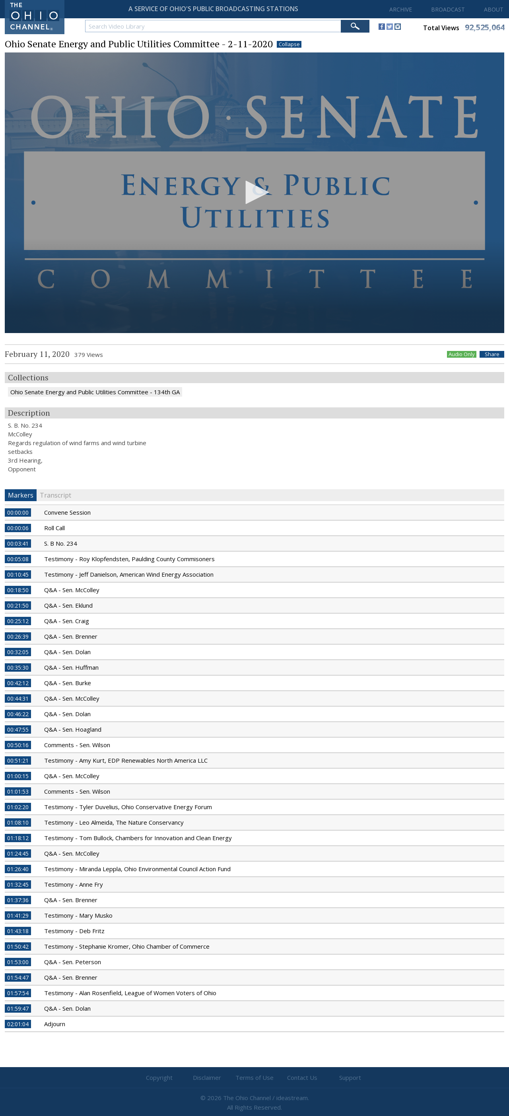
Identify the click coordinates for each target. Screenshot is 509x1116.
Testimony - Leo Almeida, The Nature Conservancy (114, 822)
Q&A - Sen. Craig (66, 621)
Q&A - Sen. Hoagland (72, 729)
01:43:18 (18, 931)
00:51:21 (18, 760)
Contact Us (302, 1077)
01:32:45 (18, 884)
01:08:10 (18, 822)
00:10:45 (18, 574)
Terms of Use (254, 1077)
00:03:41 (18, 543)
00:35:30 (18, 667)
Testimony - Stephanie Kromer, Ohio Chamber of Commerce (127, 946)
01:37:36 (18, 900)
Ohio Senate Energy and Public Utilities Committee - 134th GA (95, 392)
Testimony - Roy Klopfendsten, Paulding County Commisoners (129, 559)
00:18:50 (18, 590)
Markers (20, 495)
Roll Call (54, 528)
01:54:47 (18, 977)
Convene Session (67, 512)
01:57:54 (18, 993)
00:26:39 (18, 636)
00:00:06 (18, 528)
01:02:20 (18, 807)
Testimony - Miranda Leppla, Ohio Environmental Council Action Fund (137, 869)
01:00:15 (18, 776)
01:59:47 (18, 1008)
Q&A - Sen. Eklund (68, 605)
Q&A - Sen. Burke (67, 683)
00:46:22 (18, 714)
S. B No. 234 (60, 543)
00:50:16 (18, 745)
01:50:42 (18, 946)
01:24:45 (18, 853)
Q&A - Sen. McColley (71, 590)
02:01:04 (18, 1024)
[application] (254, 192)
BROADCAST (448, 9)
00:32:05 (18, 652)
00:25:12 (18, 621)
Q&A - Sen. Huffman (71, 667)
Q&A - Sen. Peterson (72, 962)
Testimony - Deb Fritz (74, 931)
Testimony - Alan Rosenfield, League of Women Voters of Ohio (130, 993)
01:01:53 (18, 791)
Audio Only (462, 354)
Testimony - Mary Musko (78, 915)
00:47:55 (18, 729)
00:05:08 (18, 559)
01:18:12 (18, 838)
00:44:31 (18, 698)
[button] (254, 192)
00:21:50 (18, 605)
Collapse (289, 44)
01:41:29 (18, 915)
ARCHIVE (400, 9)
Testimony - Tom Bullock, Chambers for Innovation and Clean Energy (138, 838)
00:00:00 (18, 512)
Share (492, 354)
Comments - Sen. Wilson (77, 745)
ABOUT (493, 9)
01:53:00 (18, 962)
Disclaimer (207, 1077)
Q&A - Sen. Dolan (67, 652)
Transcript (55, 495)
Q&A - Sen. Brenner (70, 636)
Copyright (159, 1077)
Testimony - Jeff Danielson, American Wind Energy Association (129, 574)
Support (350, 1077)
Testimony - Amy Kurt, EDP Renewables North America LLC (126, 760)
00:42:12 (18, 683)
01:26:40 (18, 869)
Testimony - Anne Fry (73, 884)
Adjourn (54, 1024)
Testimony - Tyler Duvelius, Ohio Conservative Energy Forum (128, 807)
